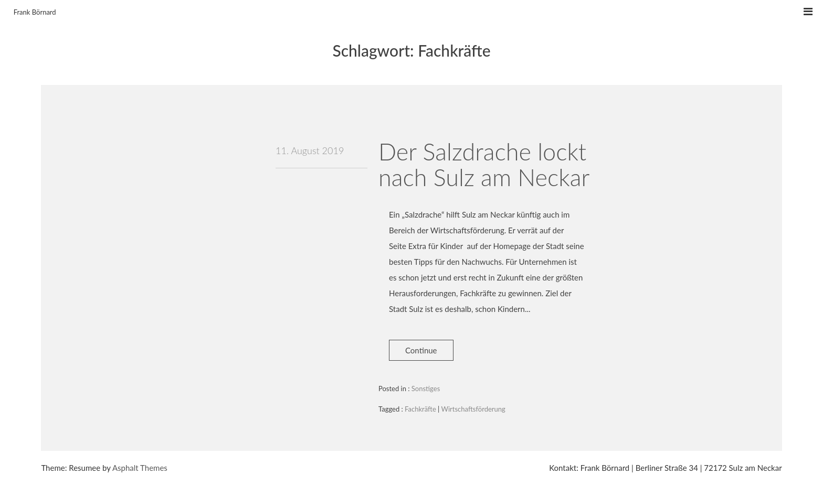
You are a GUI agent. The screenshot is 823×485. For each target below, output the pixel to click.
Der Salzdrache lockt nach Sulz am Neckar (483, 164)
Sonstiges (426, 388)
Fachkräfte (420, 409)
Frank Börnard (35, 12)
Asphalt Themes (139, 467)
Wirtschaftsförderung (473, 409)
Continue (421, 350)
